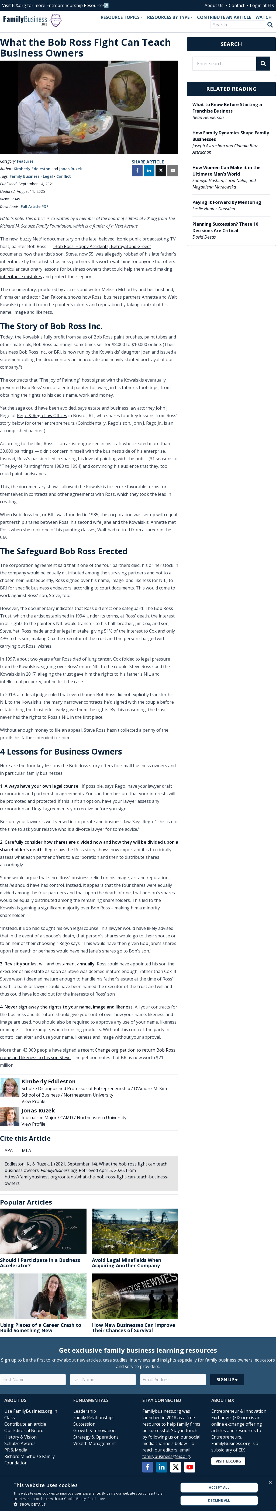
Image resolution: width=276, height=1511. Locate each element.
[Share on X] (161, 171)
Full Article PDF (34, 206)
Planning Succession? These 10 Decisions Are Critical (225, 227)
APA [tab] (9, 1150)
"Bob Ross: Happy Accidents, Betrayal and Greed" (102, 246)
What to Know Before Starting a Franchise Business (227, 108)
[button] (93, 1504)
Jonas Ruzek (70, 168)
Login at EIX (262, 5)
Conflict (63, 176)
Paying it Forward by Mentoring (226, 202)
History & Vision (20, 1437)
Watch (264, 17)
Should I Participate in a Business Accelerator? (40, 1262)
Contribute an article (25, 1424)
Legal (48, 176)
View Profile (33, 1101)
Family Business (24, 176)
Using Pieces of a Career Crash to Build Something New (40, 1327)
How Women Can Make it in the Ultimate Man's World (226, 171)
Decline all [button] (219, 1500)
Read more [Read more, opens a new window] (96, 1498)
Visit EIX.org (228, 1461)
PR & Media (15, 1450)
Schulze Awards (20, 1443)
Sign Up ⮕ (227, 1380)
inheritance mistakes (21, 277)
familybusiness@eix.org (166, 1456)
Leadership (84, 1411)
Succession (84, 1424)
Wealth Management (94, 1443)
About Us (214, 5)
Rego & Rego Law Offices (42, 415)
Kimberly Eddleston (32, 168)
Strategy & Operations (96, 1437)
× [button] (270, 1483)
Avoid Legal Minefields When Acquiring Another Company (126, 1262)
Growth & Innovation (94, 1430)
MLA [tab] (26, 1150)
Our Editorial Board (23, 1430)
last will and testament (54, 964)
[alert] (138, 1494)
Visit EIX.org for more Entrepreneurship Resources (53, 5)
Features (25, 161)
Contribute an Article (224, 17)
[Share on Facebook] (137, 171)
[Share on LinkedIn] (149, 171)
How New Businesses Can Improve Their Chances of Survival (133, 1327)
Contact (236, 5)
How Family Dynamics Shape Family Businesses (230, 136)
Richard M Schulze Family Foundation (29, 1459)
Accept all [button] (219, 1487)
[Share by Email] (172, 171)
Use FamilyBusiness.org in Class (30, 1414)
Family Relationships (94, 1418)
